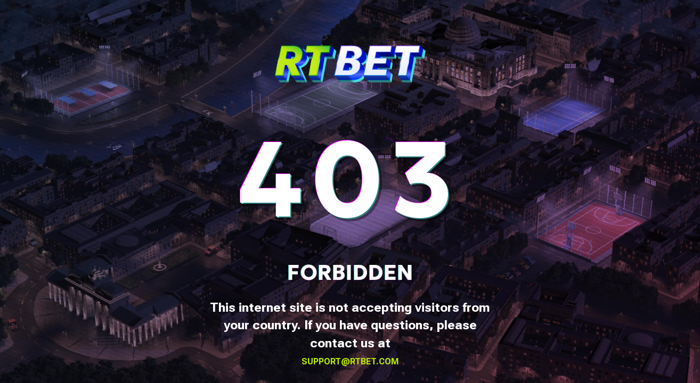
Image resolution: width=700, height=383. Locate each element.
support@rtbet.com (350, 361)
